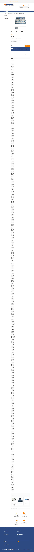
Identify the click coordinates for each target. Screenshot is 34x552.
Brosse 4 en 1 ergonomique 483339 (26, 503)
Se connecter (5, 541)
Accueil (5, 13)
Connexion (29, 1)
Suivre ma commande (6, 544)
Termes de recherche (6, 531)
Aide (4, 545)
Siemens (17, 13)
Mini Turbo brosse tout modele (20, 503)
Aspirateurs (8, 13)
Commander (24, 1)
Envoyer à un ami (28, 54)
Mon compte (20, 1)
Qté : (11, 45)
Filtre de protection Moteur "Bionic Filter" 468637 (14, 504)
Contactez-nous (6, 534)
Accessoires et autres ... (12, 13)
